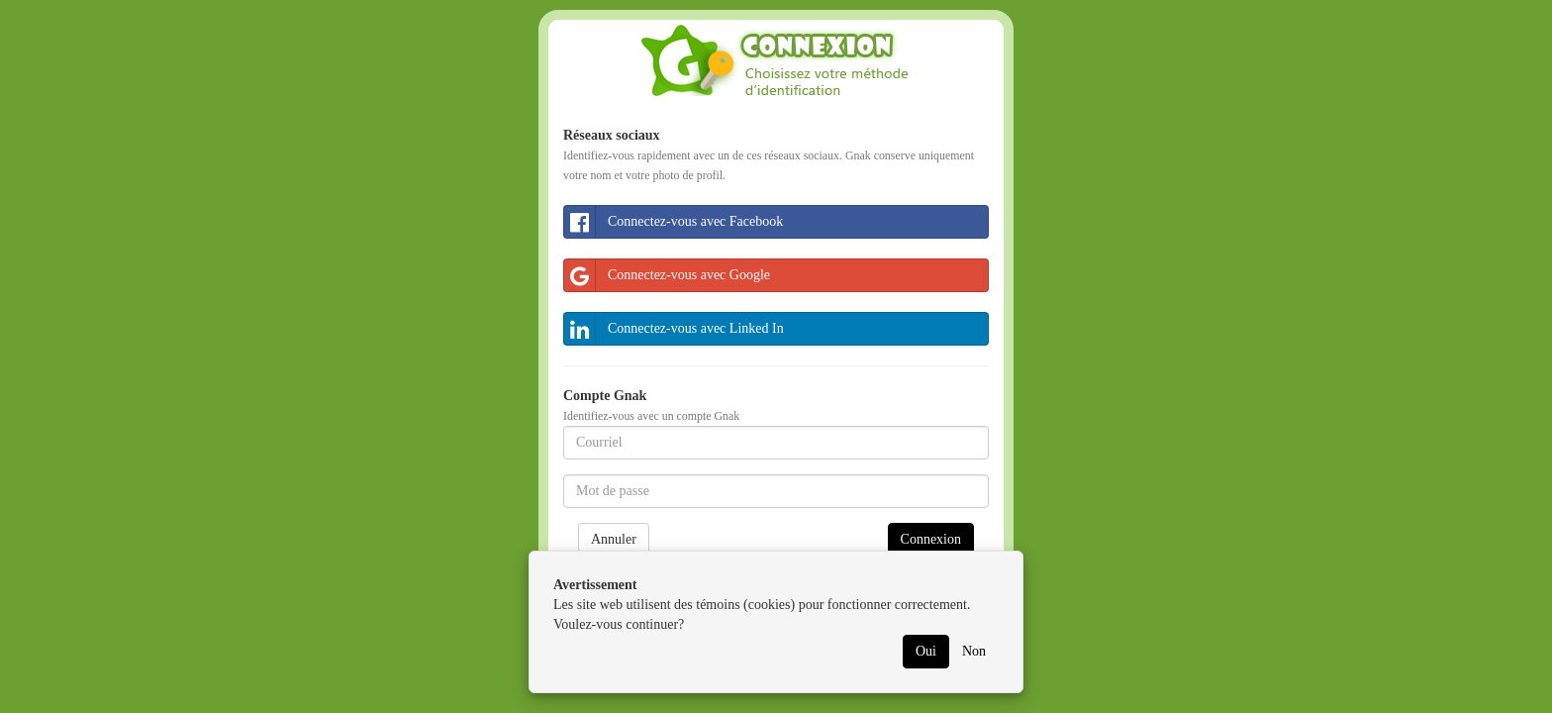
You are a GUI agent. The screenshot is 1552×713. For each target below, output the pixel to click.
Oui (926, 651)
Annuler (613, 539)
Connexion (931, 539)
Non (974, 651)
